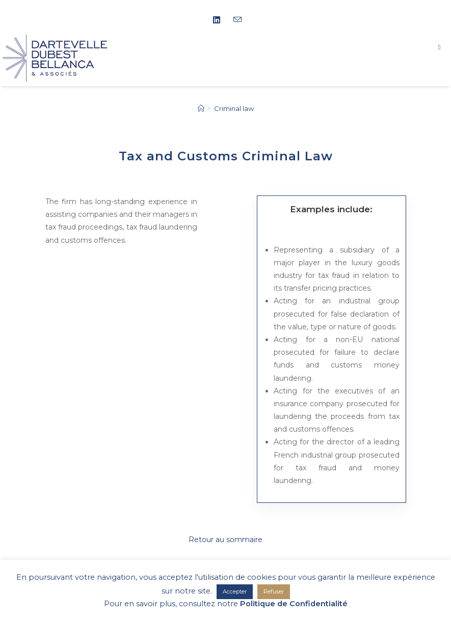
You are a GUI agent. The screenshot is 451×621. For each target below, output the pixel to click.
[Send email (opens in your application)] (236, 20)
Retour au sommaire (225, 539)
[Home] (201, 108)
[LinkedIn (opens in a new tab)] (220, 20)
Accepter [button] (235, 591)
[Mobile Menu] (444, 47)
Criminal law (234, 108)
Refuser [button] (273, 591)
